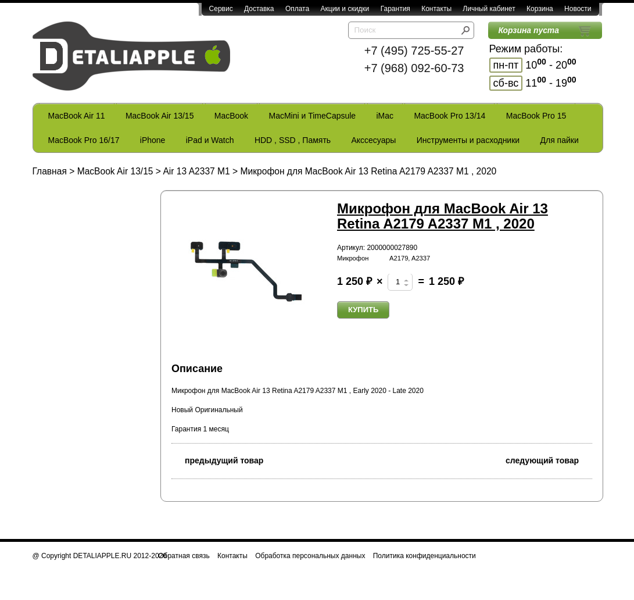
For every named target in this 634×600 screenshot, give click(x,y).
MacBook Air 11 (76, 115)
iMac (385, 115)
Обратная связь (183, 556)
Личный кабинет (489, 9)
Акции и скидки (345, 9)
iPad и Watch (210, 140)
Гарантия (395, 9)
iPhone (153, 140)
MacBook (231, 115)
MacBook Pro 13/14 (449, 115)
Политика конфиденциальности (424, 556)
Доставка (259, 9)
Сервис (221, 9)
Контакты (436, 9)
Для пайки (559, 140)
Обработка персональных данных (310, 556)
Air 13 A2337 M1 (196, 171)
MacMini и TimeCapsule (312, 115)
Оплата (297, 9)
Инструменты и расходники (468, 140)
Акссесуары (373, 140)
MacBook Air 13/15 (160, 115)
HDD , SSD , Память (293, 140)
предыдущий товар (217, 459)
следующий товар (549, 459)
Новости (577, 9)
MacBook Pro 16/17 (84, 140)
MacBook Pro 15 (536, 115)
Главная (50, 171)
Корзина (539, 9)
